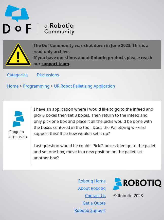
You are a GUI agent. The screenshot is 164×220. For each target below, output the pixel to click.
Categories (17, 75)
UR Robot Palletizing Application (84, 86)
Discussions (48, 75)
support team (55, 63)
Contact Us (95, 195)
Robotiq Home (92, 181)
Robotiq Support (90, 210)
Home (13, 86)
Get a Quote (94, 203)
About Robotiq (92, 188)
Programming (36, 86)
